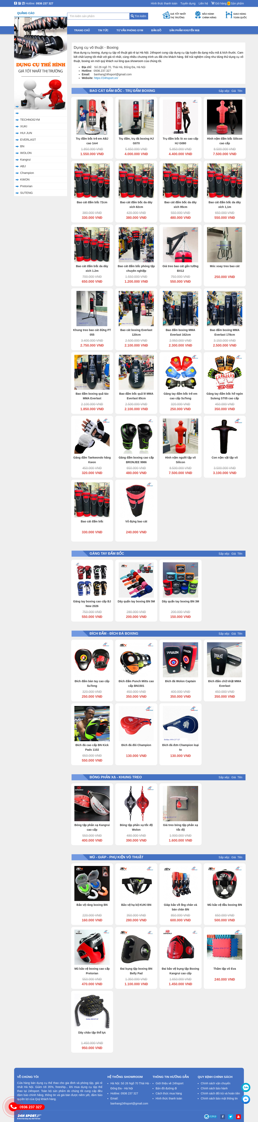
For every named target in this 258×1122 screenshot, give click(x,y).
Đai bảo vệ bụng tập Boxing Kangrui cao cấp (180, 971)
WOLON (26, 153)
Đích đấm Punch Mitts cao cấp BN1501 (136, 683)
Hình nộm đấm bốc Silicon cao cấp (224, 141)
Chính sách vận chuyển (215, 1083)
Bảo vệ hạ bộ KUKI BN (136, 904)
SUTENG (26, 192)
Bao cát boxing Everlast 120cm (136, 332)
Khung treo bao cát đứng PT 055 (92, 332)
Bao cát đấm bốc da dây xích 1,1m (225, 205)
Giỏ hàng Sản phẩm (227, 2)
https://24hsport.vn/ (106, 78)
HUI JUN (26, 133)
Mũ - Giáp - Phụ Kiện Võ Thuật (36, 86)
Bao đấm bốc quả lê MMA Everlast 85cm (136, 396)
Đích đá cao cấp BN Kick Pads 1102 (91, 747)
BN (22, 146)
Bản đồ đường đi (166, 1088)
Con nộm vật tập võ (225, 457)
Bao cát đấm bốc (92, 521)
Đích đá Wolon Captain (180, 681)
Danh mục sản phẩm (39, 30)
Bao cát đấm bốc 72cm (92, 202)
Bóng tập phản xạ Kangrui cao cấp (92, 827)
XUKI (23, 126)
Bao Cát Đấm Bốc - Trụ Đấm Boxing (35, 58)
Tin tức (103, 30)
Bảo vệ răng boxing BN (91, 904)
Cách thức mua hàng (169, 1093)
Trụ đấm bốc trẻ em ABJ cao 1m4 (92, 141)
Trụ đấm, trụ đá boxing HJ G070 (136, 141)
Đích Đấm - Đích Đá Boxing (34, 73)
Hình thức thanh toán (164, 3)
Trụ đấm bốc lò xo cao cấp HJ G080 (180, 141)
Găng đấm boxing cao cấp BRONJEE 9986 (136, 460)
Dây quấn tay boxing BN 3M (180, 601)
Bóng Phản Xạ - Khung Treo (35, 80)
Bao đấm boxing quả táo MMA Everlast (92, 396)
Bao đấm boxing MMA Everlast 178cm (224, 332)
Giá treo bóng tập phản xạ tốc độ (180, 827)
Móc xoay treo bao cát (224, 266)
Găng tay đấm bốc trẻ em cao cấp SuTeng (180, 396)
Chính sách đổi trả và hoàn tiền (220, 1093)
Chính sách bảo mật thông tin (219, 1098)
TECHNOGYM (30, 119)
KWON (25, 179)
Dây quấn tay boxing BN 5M (136, 601)
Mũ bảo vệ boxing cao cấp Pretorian (92, 971)
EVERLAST (28, 139)
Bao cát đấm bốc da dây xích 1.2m (92, 268)
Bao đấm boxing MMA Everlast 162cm (180, 332)
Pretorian (26, 186)
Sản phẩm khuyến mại (184, 30)
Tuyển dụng (188, 3)
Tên (239, 90)
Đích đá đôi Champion (136, 745)
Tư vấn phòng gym (130, 30)
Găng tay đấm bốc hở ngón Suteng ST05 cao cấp (225, 396)
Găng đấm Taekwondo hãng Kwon (92, 460)
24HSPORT (28, 113)
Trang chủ (20, 37)
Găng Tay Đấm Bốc (29, 67)
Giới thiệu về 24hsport (169, 1083)
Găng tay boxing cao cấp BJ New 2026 (92, 604)
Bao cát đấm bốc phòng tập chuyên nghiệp (136, 268)
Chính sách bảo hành (214, 1088)
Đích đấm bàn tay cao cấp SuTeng (92, 683)
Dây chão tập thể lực (92, 1032)
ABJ (23, 166)
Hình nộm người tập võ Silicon (180, 460)
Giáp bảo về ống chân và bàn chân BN (180, 907)
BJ (22, 106)
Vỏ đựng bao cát (136, 521)
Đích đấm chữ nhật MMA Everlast (224, 683)
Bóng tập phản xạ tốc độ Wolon (136, 827)
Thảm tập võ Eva (224, 968)
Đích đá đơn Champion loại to (180, 747)
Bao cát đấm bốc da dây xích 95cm (180, 205)
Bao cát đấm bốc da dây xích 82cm (136, 205)
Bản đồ (156, 30)
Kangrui (25, 159)
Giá (233, 90)
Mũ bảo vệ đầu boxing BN (224, 904)
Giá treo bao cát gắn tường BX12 (180, 268)
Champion (27, 172)
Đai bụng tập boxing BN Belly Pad (136, 971)
